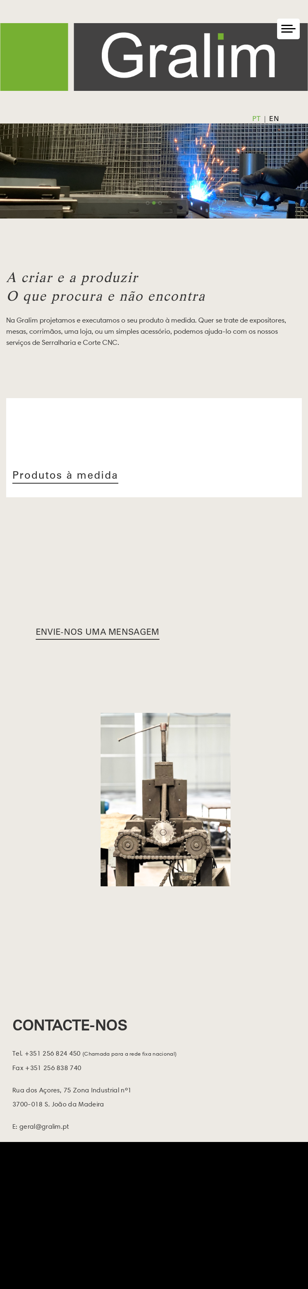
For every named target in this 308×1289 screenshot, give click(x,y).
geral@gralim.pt (44, 1126)
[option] (154, 170)
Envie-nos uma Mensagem (98, 633)
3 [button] (160, 203)
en (274, 119)
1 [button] (148, 203)
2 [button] (154, 203)
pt (256, 119)
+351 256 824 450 (99, 1053)
